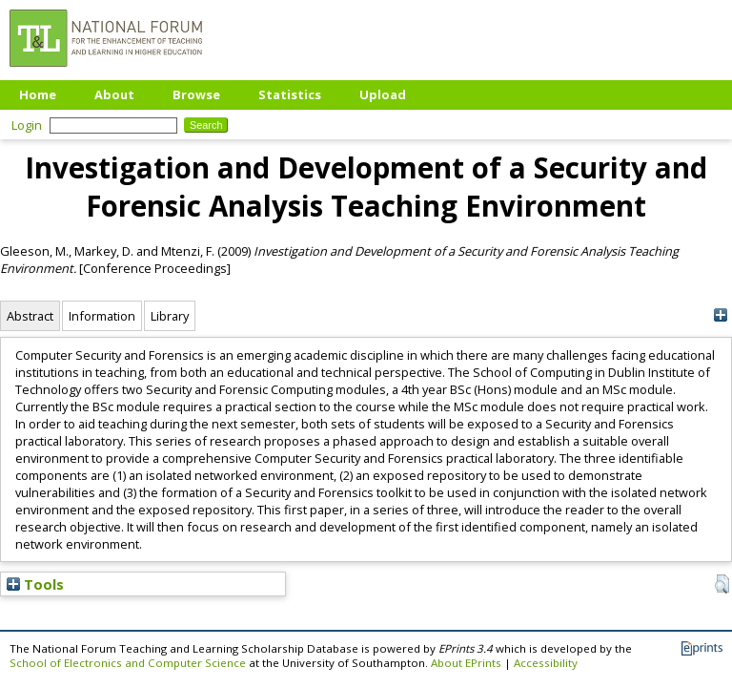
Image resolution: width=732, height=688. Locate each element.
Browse (196, 94)
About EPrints (466, 663)
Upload (382, 94)
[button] (722, 584)
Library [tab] (170, 315)
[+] (720, 315)
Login (26, 125)
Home (37, 94)
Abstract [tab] (30, 315)
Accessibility (546, 663)
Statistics (289, 94)
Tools (35, 584)
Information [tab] (102, 315)
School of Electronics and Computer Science (128, 663)
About (114, 94)
